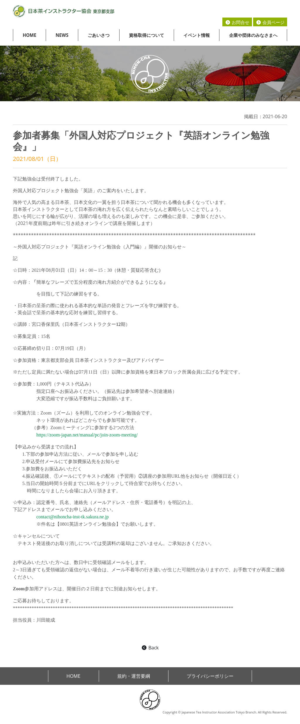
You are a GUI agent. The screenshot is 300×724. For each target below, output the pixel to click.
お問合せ (237, 22)
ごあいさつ (99, 35)
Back (149, 647)
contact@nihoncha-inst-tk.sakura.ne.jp (72, 516)
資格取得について (146, 35)
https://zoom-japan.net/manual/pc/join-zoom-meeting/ (87, 434)
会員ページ (270, 22)
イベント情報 (196, 35)
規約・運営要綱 (133, 676)
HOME (29, 35)
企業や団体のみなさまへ (253, 35)
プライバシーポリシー (210, 676)
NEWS (62, 35)
